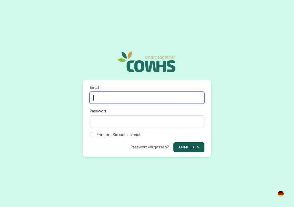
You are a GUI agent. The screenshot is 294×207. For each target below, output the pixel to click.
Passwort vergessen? (149, 147)
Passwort (98, 111)
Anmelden (189, 147)
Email (94, 87)
